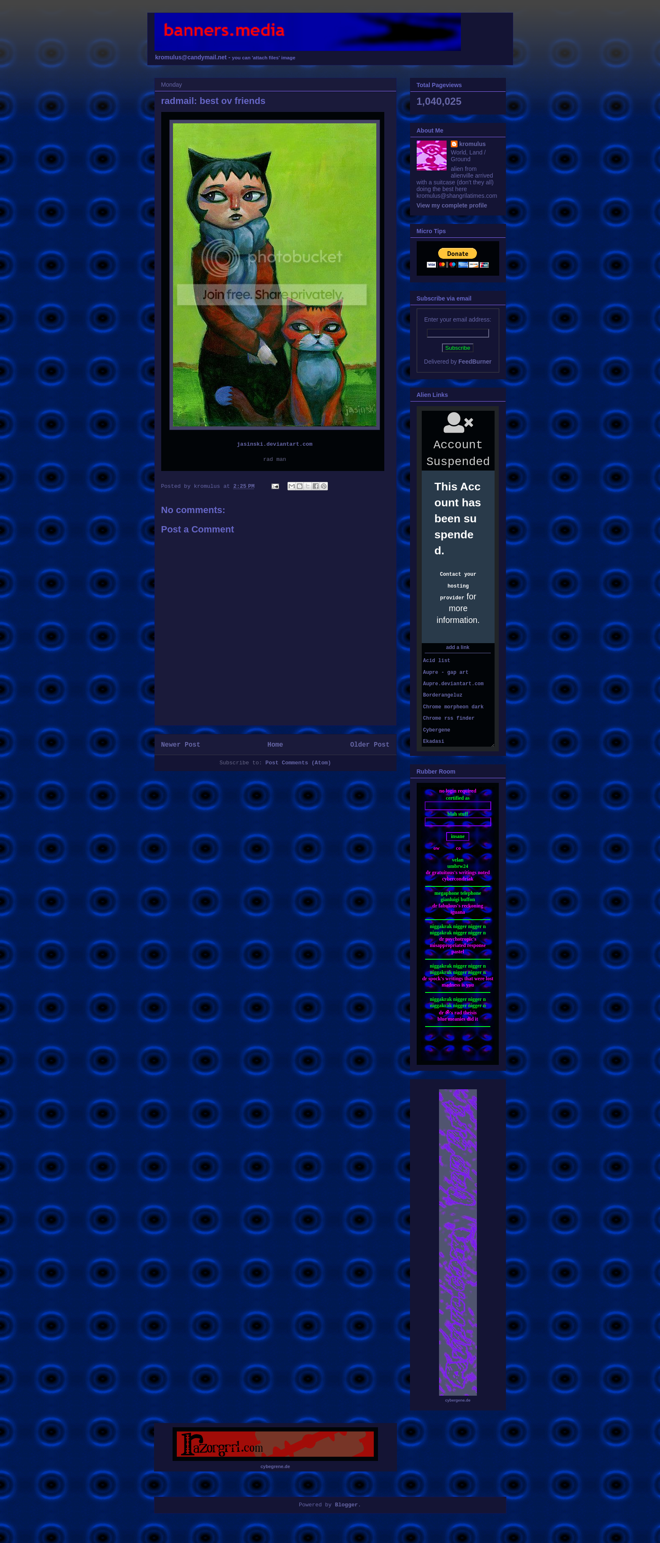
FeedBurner (475, 361)
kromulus (472, 144)
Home (275, 745)
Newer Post (181, 745)
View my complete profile (452, 205)
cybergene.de (457, 1400)
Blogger (346, 1505)
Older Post (370, 745)
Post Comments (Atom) (298, 763)
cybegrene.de (275, 1466)
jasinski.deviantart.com (274, 444)
